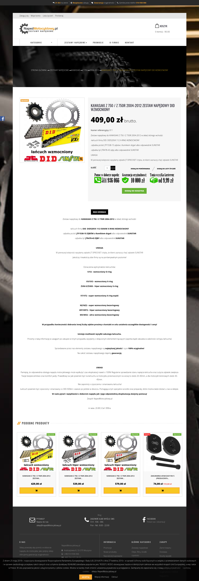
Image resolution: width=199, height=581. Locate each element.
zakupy (80, 2)
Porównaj (59, 15)
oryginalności (102, 2)
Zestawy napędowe (140, 547)
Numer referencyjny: (100, 130)
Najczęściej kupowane (113, 556)
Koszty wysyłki (165, 556)
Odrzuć (115, 577)
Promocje (108, 547)
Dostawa (163, 552)
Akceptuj (85, 577)
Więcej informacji (99, 212)
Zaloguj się (24, 15)
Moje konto (35, 15)
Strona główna (39, 70)
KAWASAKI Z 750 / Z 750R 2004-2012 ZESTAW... (36, 477)
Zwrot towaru (165, 547)
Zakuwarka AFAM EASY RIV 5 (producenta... (162, 477)
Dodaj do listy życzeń (166, 168)
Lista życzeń (48, 15)
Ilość (93, 167)
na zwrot (60, 2)
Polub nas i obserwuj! (156, 522)
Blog (99, 515)
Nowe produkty (110, 552)
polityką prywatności (171, 568)
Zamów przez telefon (131, 2)
